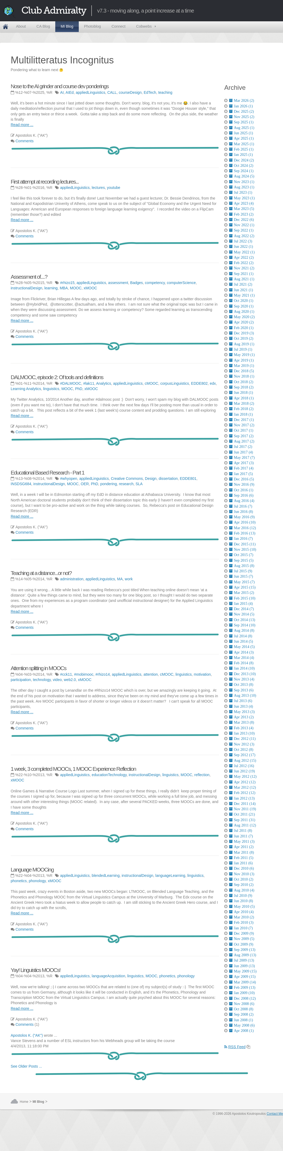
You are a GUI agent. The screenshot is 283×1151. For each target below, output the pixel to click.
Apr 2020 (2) (241, 322)
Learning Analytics (26, 389)
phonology (37, 881)
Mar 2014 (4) (241, 657)
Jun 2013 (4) (241, 706)
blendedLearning (106, 875)
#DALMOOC (70, 383)
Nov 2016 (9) (241, 484)
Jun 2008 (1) (241, 1020)
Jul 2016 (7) (240, 506)
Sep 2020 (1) (241, 306)
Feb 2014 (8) (241, 663)
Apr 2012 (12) (242, 782)
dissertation (168, 478)
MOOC (76, 288)
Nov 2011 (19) (242, 809)
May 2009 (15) (243, 971)
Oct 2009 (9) (241, 944)
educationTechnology (109, 775)
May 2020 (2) (242, 317)
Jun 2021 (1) (241, 290)
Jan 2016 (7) (241, 538)
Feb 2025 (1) (241, 149)
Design (151, 478)
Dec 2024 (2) (241, 160)
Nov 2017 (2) (241, 425)
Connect (118, 26)
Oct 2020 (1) (241, 300)
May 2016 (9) (242, 517)
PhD (78, 389)
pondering (108, 484)
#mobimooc (83, 674)
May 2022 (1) (242, 252)
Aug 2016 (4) (241, 500)
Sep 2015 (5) (241, 560)
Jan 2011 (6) (241, 863)
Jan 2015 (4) (241, 603)
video (57, 680)
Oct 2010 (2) (241, 879)
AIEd (70, 92)
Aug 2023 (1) (241, 187)
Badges (136, 283)
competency (155, 283)
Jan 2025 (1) (241, 154)
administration (71, 579)
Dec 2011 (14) (242, 803)
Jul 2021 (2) (240, 284)
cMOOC (151, 383)
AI (62, 92)
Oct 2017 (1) (241, 430)
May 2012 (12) (243, 776)
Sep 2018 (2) (241, 387)
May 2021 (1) (242, 295)
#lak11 (88, 383)
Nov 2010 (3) (241, 874)
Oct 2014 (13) (242, 620)
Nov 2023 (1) (241, 182)
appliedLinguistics (90, 92)
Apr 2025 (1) (241, 138)
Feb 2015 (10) (242, 598)
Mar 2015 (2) (241, 592)
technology (42, 680)
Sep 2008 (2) (241, 1014)
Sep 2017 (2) (241, 436)
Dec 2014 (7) (241, 609)
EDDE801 (188, 478)
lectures (98, 187)
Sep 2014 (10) (242, 625)
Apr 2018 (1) (241, 398)
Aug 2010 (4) (241, 890)
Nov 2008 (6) (241, 1004)
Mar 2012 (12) (242, 787)
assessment (118, 283)
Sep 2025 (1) (241, 122)
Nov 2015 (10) (242, 549)
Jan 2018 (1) (241, 414)
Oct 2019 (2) (241, 338)
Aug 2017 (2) (241, 441)
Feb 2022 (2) (241, 263)
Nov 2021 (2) (241, 268)
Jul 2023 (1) (240, 192)
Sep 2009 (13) (242, 949)
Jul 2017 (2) (240, 446)
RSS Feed (235, 1047)
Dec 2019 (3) (241, 333)
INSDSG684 (21, 484)
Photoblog (92, 26)
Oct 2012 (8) (241, 749)
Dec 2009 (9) (241, 933)
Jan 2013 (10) (242, 733)
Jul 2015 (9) (240, 571)
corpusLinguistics (174, 383)
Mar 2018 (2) (241, 403)
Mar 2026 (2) (241, 100)
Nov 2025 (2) (241, 117)
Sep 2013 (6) (241, 690)
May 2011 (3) (241, 841)
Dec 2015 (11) (242, 544)
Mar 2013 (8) (241, 722)
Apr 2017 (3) (241, 463)
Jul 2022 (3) (240, 241)
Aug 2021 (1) (241, 279)
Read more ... (22, 125)
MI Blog (67, 26)
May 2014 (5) (242, 647)
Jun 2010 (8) (241, 901)
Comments (24, 141)
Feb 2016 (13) (242, 533)
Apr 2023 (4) (241, 203)
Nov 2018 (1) (241, 376)
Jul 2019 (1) (240, 349)
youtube (113, 187)
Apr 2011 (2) (241, 847)
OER (85, 484)
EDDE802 (199, 383)
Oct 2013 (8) (241, 684)
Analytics (103, 383)
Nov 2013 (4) (241, 679)
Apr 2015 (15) (242, 587)
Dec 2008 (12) (242, 998)
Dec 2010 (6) (241, 868)
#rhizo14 (103, 674)
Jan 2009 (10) (242, 993)
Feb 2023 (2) (241, 214)
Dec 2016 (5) (241, 479)
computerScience (181, 283)
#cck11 (66, 674)
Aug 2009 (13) (242, 955)
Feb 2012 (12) (242, 793)
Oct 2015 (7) (241, 555)
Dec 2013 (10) (242, 674)
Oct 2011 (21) (242, 814)
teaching (165, 92)
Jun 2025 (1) (241, 133)
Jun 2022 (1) (241, 246)
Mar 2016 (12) (242, 528)
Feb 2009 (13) (242, 987)
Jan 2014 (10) (242, 668)
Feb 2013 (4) (241, 728)
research (126, 484)
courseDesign (130, 92)
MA (120, 579)
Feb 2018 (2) (241, 409)
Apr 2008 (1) (241, 1030)
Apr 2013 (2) (241, 717)
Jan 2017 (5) (241, 474)
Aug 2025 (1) (241, 127)
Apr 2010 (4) (241, 912)
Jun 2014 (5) (241, 641)
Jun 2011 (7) (241, 836)
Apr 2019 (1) (241, 360)
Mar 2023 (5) (241, 208)
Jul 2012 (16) (241, 766)
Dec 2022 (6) (241, 219)
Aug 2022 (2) (241, 236)
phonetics (19, 881)
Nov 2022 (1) (241, 225)
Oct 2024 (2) (241, 165)
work (129, 579)
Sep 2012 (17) (242, 755)
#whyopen (68, 478)
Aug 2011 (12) (242, 825)
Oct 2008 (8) (241, 1009)
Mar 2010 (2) (241, 917)
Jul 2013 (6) (240, 701)
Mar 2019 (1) (241, 365)
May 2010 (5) (242, 906)
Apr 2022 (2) (241, 257)
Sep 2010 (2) (241, 884)
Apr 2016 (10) (242, 522)
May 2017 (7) (242, 457)
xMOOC (90, 288)
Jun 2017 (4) (241, 452)
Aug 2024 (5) (241, 176)
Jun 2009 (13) (242, 966)
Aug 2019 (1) (241, 344)
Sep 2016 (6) (241, 495)
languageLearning (170, 875)
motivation (202, 674)
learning (51, 288)
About (21, 26)
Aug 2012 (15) (242, 760)
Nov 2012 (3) (241, 744)
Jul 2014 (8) (240, 636)
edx (213, 383)
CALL (112, 92)
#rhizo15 (67, 283)
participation (21, 680)
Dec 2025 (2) (241, 111)
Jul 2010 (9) (240, 895)
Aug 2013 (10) (242, 695)
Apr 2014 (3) (241, 652)
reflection (202, 775)
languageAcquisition (108, 976)
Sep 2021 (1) (241, 273)
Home (5, 26)
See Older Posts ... (26, 1066)
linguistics (51, 389)
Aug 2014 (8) (241, 630)
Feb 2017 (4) (241, 468)
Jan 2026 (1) (241, 106)
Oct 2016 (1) (241, 490)
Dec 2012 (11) (242, 738)
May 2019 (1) (242, 354)
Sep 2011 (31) (242, 820)
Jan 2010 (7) (241, 928)
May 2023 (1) (242, 198)
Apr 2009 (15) (242, 976)
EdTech (150, 92)
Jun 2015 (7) (241, 576)
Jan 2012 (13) (242, 798)
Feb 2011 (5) (241, 858)
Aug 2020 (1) (241, 311)
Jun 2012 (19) (242, 771)
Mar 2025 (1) (241, 144)
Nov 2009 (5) (241, 939)
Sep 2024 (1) (241, 171)
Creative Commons (127, 478)
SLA (139, 484)
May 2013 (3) (242, 712)
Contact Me (275, 1114)
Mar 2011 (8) (241, 852)
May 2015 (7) (242, 582)
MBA (64, 288)
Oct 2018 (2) (241, 382)
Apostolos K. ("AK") (27, 1035)
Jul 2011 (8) (240, 830)
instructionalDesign (26, 288)
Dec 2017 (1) (241, 420)
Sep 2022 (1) (241, 230)
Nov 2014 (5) (241, 614)
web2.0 (70, 680)
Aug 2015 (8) (241, 566)
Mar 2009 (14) (242, 982)
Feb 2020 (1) (241, 328)
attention (150, 674)
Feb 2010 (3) (241, 922)
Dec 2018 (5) (241, 371)
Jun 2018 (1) (241, 392)
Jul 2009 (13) (241, 960)
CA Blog (43, 26)
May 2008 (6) (242, 1025)
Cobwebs (144, 26)
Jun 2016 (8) (241, 511)
